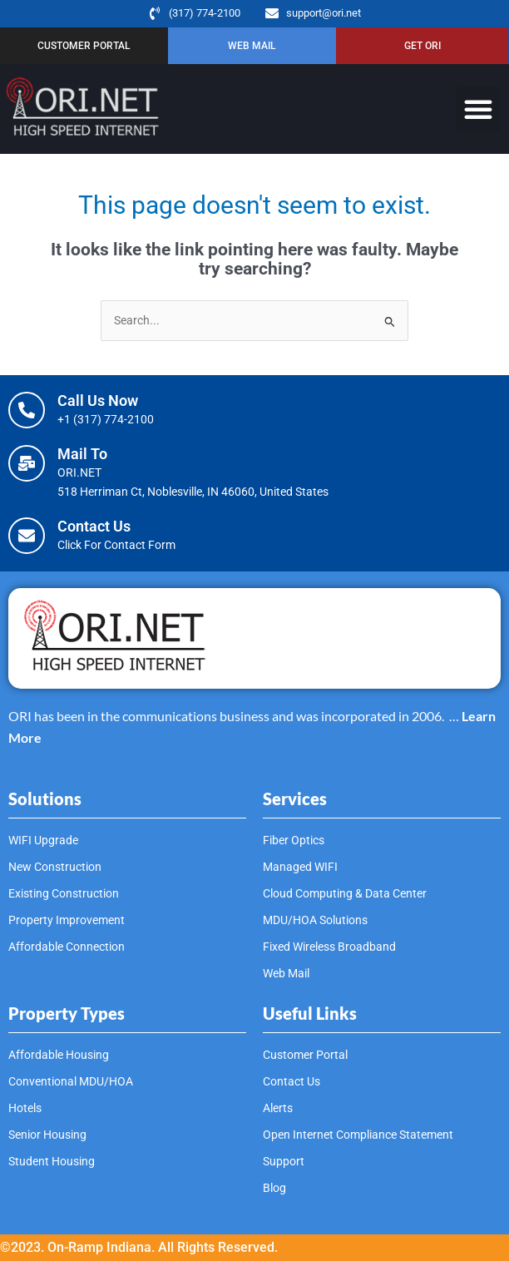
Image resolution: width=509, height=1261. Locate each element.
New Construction (54, 866)
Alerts (278, 1108)
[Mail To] (26, 463)
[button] (478, 109)
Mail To (82, 453)
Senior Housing (47, 1134)
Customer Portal (305, 1054)
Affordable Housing (58, 1054)
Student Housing (51, 1161)
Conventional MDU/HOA (70, 1081)
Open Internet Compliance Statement (358, 1134)
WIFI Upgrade (43, 840)
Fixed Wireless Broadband (329, 946)
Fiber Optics (293, 840)
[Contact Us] (26, 535)
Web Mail (286, 973)
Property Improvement (66, 920)
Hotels (25, 1108)
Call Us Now (97, 400)
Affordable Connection (66, 946)
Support (283, 1161)
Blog (274, 1187)
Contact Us (94, 526)
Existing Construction (63, 893)
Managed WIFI (300, 866)
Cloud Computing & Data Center (345, 893)
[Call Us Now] (26, 410)
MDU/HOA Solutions (315, 920)
